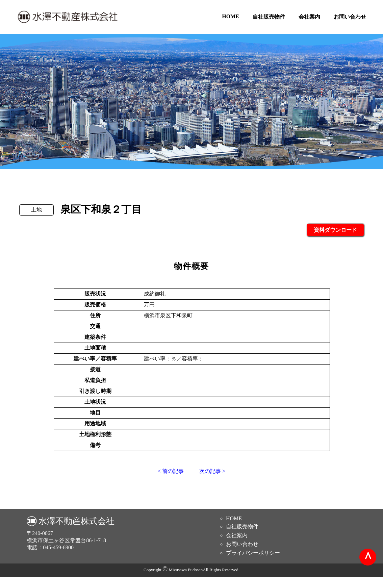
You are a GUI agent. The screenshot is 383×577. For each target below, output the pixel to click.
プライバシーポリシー (253, 553)
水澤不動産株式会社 (76, 521)
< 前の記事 (171, 471)
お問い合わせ (350, 17)
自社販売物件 (269, 17)
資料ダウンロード (335, 230)
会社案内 (309, 17)
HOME (230, 16)
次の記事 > (212, 471)
